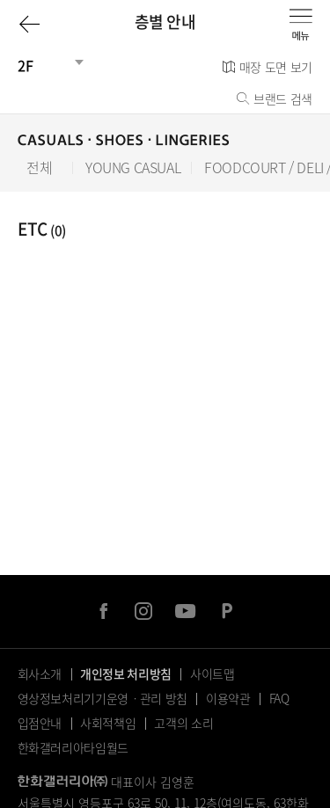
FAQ (279, 698)
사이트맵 (212, 673)
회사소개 (40, 673)
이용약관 (228, 698)
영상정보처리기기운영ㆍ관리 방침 (102, 698)
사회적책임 (108, 723)
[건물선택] (44, 65)
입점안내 (40, 723)
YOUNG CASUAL (132, 167)
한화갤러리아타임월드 (73, 747)
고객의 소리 (183, 723)
